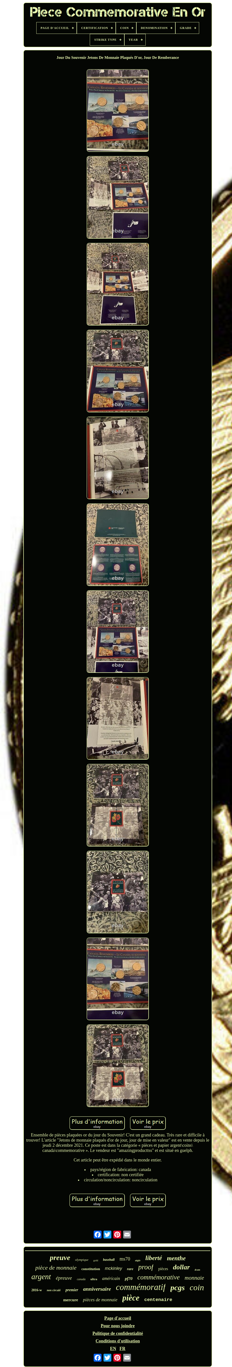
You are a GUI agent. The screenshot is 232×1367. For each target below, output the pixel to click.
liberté (153, 1258)
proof (146, 1267)
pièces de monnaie (100, 1299)
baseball (109, 1260)
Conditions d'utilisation (118, 1341)
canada (81, 1279)
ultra (93, 1279)
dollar (181, 1267)
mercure (70, 1300)
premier (71, 1290)
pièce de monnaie (56, 1267)
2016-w (36, 1290)
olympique (81, 1260)
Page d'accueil (117, 1318)
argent (41, 1276)
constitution (90, 1269)
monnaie (194, 1278)
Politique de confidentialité (117, 1333)
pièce (131, 1297)
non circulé (54, 1290)
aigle (138, 1260)
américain (111, 1278)
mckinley (113, 1268)
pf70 (128, 1278)
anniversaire (97, 1289)
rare (130, 1269)
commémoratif (140, 1287)
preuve (60, 1257)
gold (95, 1260)
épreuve (64, 1278)
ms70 (124, 1259)
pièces (163, 1269)
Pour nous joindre (118, 1325)
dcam (197, 1269)
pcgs (177, 1287)
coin (197, 1287)
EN (113, 1348)
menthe (176, 1258)
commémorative (158, 1277)
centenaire (158, 1299)
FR (122, 1348)
